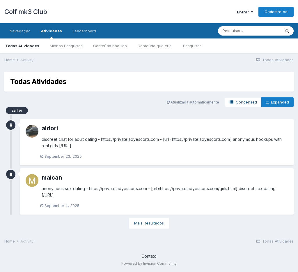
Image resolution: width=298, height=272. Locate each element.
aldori (50, 128)
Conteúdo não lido (110, 45)
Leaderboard (84, 31)
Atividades (51, 33)
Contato (149, 256)
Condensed (243, 102)
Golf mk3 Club (25, 11)
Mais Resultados (149, 223)
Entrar (245, 12)
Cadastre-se (276, 11)
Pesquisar (192, 45)
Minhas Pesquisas (66, 45)
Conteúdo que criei (155, 45)
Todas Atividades (22, 45)
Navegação (20, 31)
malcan (52, 177)
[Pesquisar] (249, 31)
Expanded (277, 102)
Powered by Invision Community (149, 263)
